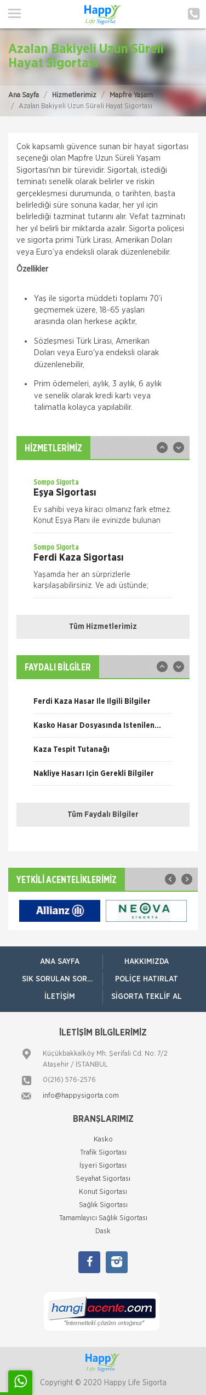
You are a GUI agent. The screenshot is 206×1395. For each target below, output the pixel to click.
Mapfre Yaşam (131, 95)
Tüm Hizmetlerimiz (103, 627)
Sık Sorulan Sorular (62, 979)
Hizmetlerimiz (74, 95)
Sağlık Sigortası (103, 1205)
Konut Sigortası (103, 1192)
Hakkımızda (146, 962)
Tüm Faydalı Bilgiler (103, 815)
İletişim (59, 996)
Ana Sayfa (23, 95)
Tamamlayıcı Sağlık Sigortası (103, 1218)
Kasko (103, 1139)
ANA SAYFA (59, 962)
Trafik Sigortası (103, 1152)
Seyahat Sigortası (103, 1178)
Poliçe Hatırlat (146, 979)
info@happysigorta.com (81, 1095)
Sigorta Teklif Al (146, 996)
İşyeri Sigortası (103, 1165)
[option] (103, 504)
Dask (103, 1231)
